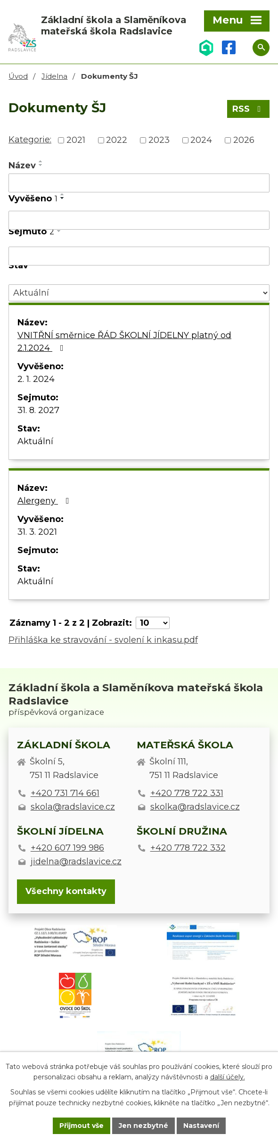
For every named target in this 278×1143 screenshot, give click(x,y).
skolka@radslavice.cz (195, 807)
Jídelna (54, 76)
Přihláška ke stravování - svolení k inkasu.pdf (103, 640)
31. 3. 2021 (37, 532)
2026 (243, 140)
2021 (75, 140)
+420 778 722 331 (186, 793)
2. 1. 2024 (36, 379)
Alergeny (45, 501)
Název (22, 165)
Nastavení (201, 1125)
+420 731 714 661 (65, 793)
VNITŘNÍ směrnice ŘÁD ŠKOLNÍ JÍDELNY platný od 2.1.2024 (124, 341)
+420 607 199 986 (67, 848)
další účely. (227, 1077)
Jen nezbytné (143, 1125)
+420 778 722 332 (188, 848)
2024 (201, 140)
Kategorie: (29, 139)
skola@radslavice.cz (73, 807)
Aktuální (35, 441)
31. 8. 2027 (38, 410)
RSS (248, 109)
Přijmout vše (81, 1125)
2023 (159, 140)
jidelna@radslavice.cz (76, 861)
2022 (116, 140)
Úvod (18, 76)
